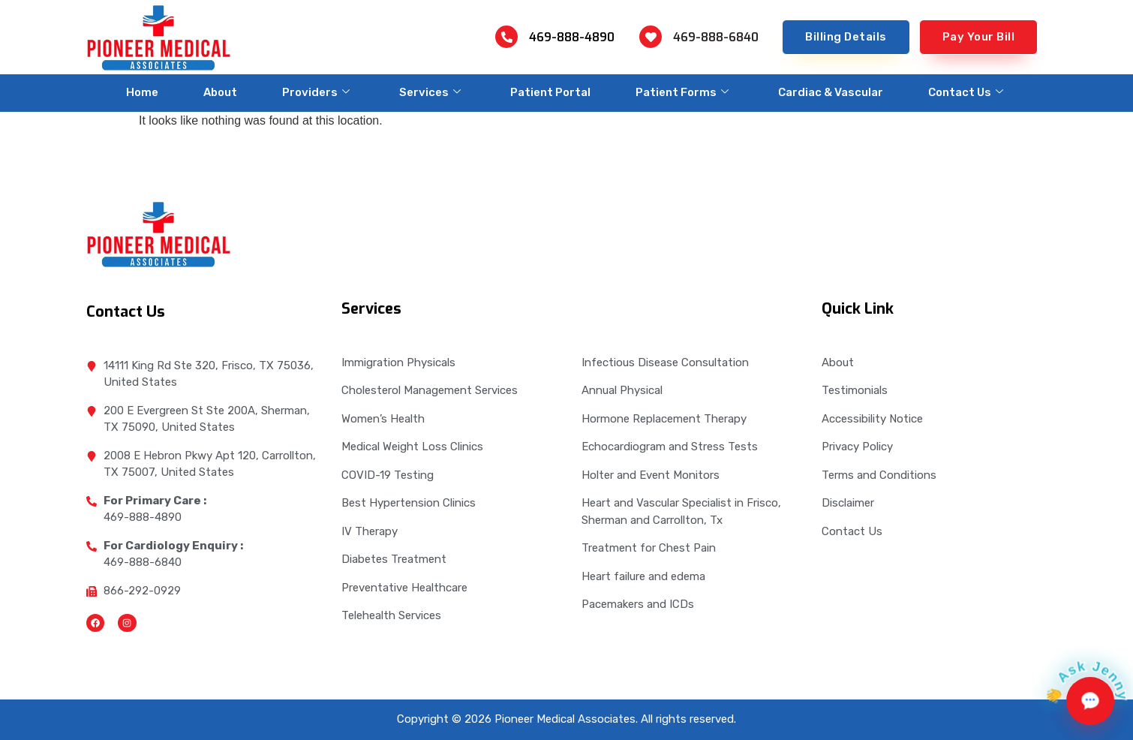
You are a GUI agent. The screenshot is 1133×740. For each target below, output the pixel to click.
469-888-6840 (716, 37)
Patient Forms (682, 92)
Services (430, 92)
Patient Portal (550, 92)
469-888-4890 (572, 37)
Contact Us (965, 92)
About (220, 92)
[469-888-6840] (650, 37)
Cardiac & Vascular (830, 92)
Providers (316, 92)
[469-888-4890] (506, 37)
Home (142, 92)
